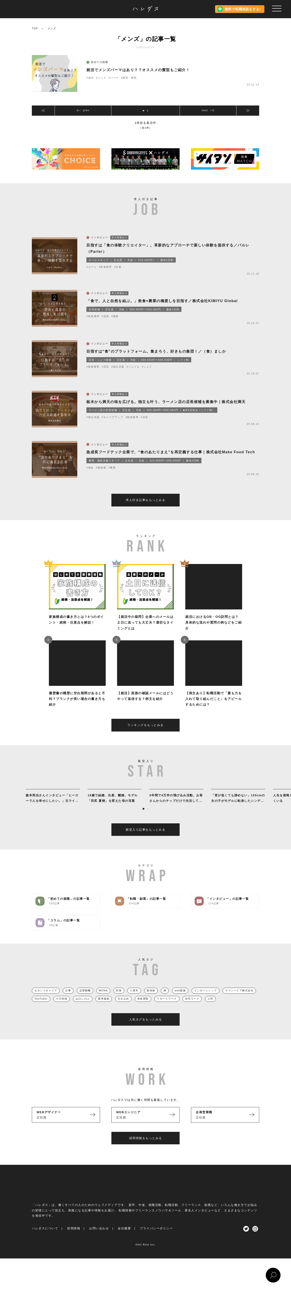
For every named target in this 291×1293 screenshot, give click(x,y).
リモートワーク (167, 1007)
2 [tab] (147, 817)
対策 (119, 999)
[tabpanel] (53, 805)
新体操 (151, 999)
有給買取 (143, 1007)
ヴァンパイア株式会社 (239, 999)
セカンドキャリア (45, 999)
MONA (103, 999)
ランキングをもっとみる (145, 734)
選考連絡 (103, 1007)
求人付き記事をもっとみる (145, 508)
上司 (210, 1007)
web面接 (180, 999)
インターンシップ (205, 999)
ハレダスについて (45, 1237)
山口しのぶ (82, 1007)
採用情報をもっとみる (145, 1146)
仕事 (68, 999)
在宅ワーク (192, 1007)
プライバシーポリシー (156, 1237)
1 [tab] (143, 817)
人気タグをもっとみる (145, 1028)
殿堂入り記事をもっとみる (145, 838)
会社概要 (124, 1237)
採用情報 (73, 1237)
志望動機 (85, 999)
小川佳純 (61, 1007)
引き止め (123, 1007)
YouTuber (41, 1007)
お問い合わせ (99, 1237)
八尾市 (134, 999)
